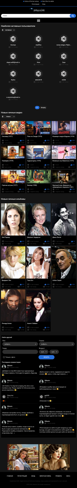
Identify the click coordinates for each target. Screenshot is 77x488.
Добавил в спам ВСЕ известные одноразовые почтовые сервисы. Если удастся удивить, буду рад (19, 373)
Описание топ (45, 401)
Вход (43, 4)
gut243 (47, 395)
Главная (10, 476)
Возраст (42, 348)
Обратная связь (45, 476)
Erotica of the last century (32, 1)
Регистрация (35, 4)
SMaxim (9, 365)
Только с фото (10, 357)
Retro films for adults (48, 1)
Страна (41, 340)
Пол (3, 340)
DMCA (68, 476)
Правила (59, 476)
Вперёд (43, 107)
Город (4, 348)
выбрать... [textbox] (8, 344)
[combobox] (20, 344)
